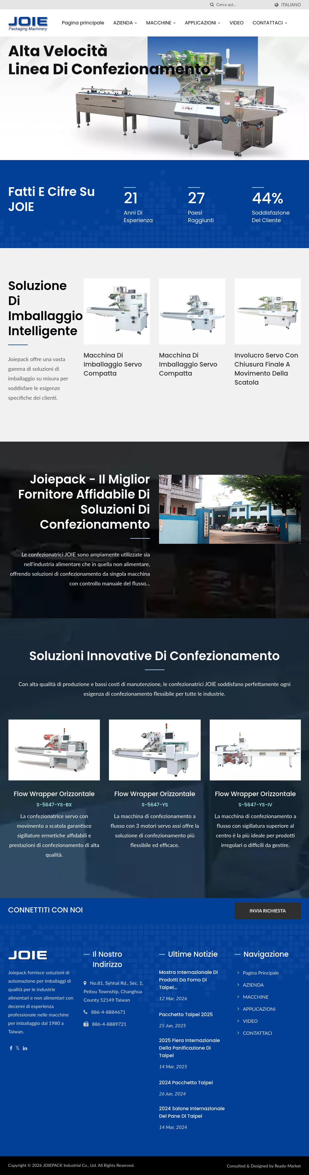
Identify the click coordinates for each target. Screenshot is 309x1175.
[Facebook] (11, 1048)
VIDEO (236, 22)
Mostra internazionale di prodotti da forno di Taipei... (188, 980)
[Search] (243, 5)
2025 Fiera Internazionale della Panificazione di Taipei (189, 1048)
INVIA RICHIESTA (268, 910)
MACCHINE (161, 22)
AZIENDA (125, 22)
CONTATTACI (270, 22)
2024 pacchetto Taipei (186, 1082)
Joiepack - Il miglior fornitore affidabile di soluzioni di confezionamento (84, 502)
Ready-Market (288, 1165)
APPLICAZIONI (202, 22)
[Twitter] (17, 1048)
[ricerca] (211, 5)
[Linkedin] (25, 1048)
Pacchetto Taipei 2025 (186, 1014)
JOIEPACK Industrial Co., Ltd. (70, 1165)
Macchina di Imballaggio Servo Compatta (113, 364)
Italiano (291, 4)
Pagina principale (83, 22)
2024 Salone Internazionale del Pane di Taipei (192, 1112)
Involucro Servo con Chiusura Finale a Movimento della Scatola (266, 369)
